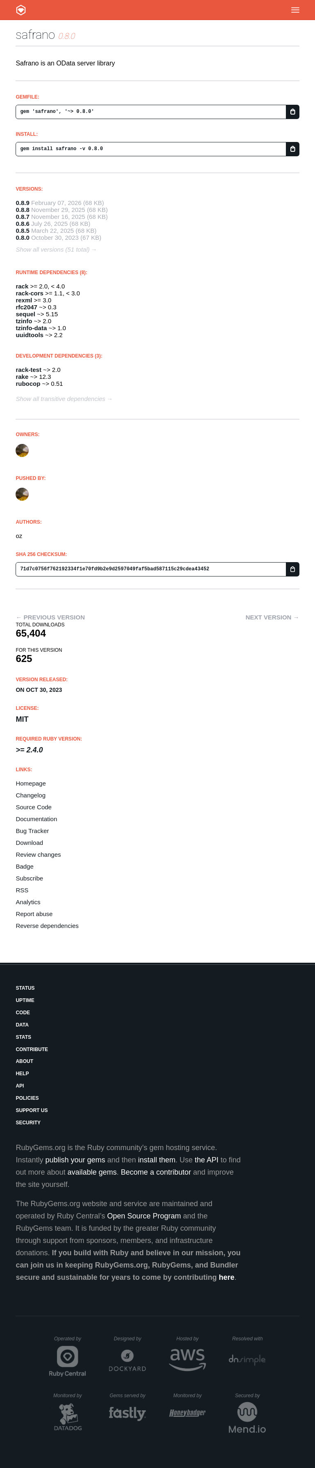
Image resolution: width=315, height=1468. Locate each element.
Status (25, 988)
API (20, 1086)
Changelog (31, 795)
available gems (92, 1172)
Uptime (25, 1000)
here (227, 1277)
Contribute (32, 1049)
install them (157, 1160)
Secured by (250, 1395)
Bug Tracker (32, 830)
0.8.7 (22, 216)
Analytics (28, 901)
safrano (35, 34)
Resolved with (249, 1339)
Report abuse (34, 913)
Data (22, 1025)
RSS (22, 890)
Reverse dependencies (47, 925)
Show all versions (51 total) (52, 249)
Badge (24, 866)
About (24, 1061)
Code (23, 1012)
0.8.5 (22, 230)
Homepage (31, 783)
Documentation (36, 818)
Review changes (38, 854)
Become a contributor (156, 1172)
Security (28, 1123)
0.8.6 (22, 223)
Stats (23, 1037)
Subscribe (29, 878)
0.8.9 (22, 202)
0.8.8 (22, 209)
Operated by (70, 1341)
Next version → (272, 617)
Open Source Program (144, 1216)
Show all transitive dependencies (60, 398)
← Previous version (50, 617)
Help (22, 1073)
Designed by (130, 1339)
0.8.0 (22, 237)
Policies (27, 1098)
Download (29, 842)
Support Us (32, 1110)
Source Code (34, 807)
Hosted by (191, 1339)
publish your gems (75, 1160)
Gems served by (128, 1395)
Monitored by (69, 1395)
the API (207, 1160)
